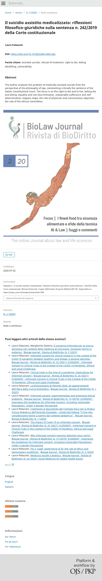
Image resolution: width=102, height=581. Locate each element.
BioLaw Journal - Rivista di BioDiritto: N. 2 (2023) (50, 352)
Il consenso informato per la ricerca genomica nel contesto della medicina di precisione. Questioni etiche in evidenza (52, 349)
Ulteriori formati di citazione (19, 298)
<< (6, 464)
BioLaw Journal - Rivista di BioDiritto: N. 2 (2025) (67, 452)
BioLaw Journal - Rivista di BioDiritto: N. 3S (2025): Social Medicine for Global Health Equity (51, 457)
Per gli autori (11, 541)
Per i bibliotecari (13, 546)
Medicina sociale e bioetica (45, 455)
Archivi (18, 12)
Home (8, 12)
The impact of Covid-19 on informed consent (55, 422)
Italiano (9, 486)
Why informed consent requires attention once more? (60, 435)
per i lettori (10, 536)
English (9, 481)
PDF (10, 254)
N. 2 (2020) (31, 12)
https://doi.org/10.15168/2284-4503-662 (33, 54)
